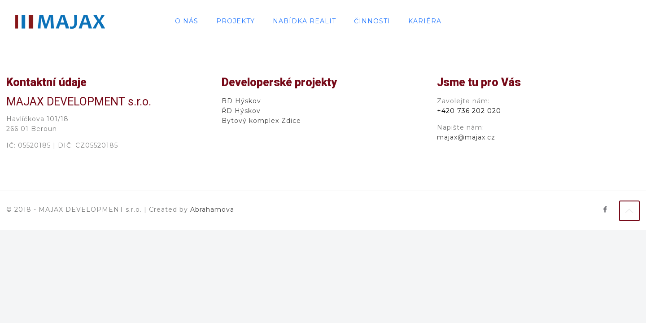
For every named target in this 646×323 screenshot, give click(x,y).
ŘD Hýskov (241, 111)
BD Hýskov (241, 101)
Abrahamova (212, 209)
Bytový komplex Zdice (261, 121)
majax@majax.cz (466, 137)
